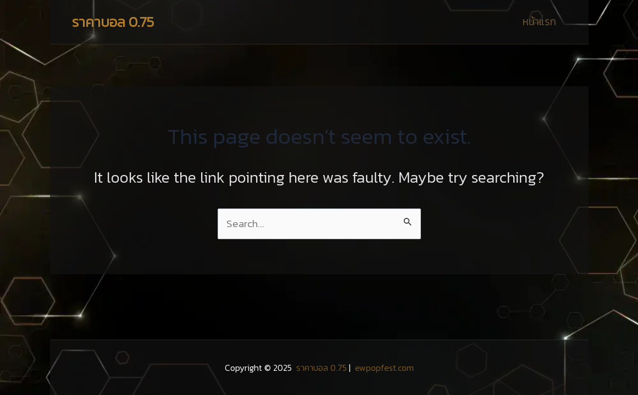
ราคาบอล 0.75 (113, 21)
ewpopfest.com (383, 367)
